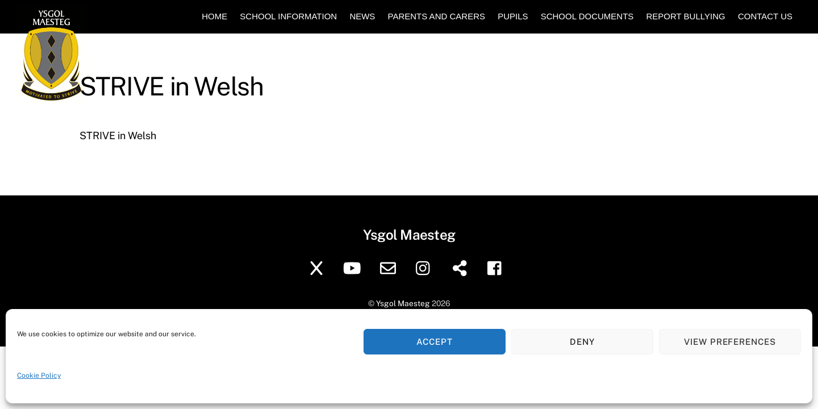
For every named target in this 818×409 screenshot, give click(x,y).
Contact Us (765, 16)
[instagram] (425, 267)
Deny (582, 342)
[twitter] (318, 267)
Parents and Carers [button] (436, 16)
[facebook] (497, 267)
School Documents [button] (587, 16)
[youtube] (354, 267)
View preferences (730, 342)
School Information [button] (288, 16)
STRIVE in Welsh (118, 135)
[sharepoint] (461, 267)
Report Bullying (685, 16)
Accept (434, 342)
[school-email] (390, 267)
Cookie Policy (39, 375)
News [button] (362, 16)
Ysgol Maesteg (403, 303)
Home (214, 16)
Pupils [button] (513, 16)
